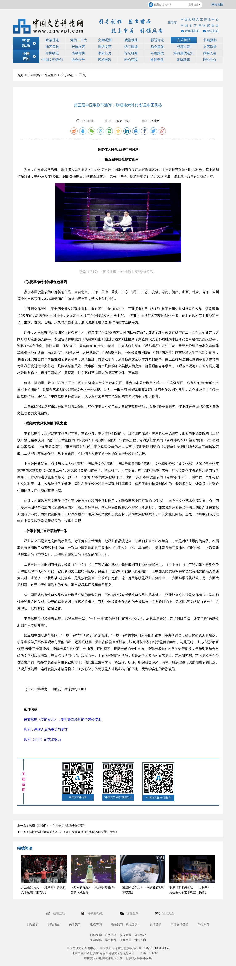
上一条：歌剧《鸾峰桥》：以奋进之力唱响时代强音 (51, 825)
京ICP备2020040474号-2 (154, 948)
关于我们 (75, 924)
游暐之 (155, 121)
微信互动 (133, 913)
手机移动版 (96, 913)
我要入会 (209, 53)
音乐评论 (67, 75)
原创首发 (157, 46)
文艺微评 (210, 46)
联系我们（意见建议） (125, 924)
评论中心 (209, 59)
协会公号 (78, 59)
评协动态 (183, 59)
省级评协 (78, 53)
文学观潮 (105, 40)
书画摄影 (210, 40)
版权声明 (96, 924)
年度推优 (157, 53)
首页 (20, 75)
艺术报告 (104, 59)
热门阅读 (131, 46)
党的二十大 (78, 40)
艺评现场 (34, 75)
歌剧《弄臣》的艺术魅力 (43, 739)
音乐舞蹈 (183, 40)
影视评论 (157, 40)
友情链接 (155, 924)
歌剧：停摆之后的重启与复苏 (46, 729)
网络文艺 (105, 46)
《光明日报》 (122, 121)
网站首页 (33, 924)
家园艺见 (104, 53)
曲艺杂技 (52, 46)
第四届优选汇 (183, 53)
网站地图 (217, 4)
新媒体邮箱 (190, 31)
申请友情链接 (179, 924)
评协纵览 (52, 53)
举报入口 (203, 924)
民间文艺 (78, 46)
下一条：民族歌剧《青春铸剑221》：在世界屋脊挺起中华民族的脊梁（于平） (68, 831)
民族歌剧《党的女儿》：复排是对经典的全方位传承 (62, 719)
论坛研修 (131, 53)
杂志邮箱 (210, 31)
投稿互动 (183, 46)
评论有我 (130, 59)
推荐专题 (157, 59)
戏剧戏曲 (131, 40)
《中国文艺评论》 (52, 59)
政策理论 (52, 40)
